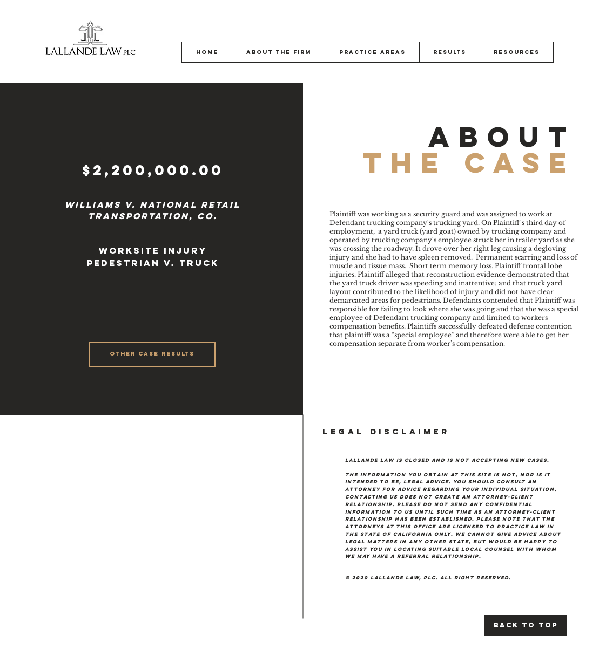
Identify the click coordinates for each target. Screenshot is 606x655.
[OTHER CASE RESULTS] (152, 354)
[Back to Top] (525, 625)
